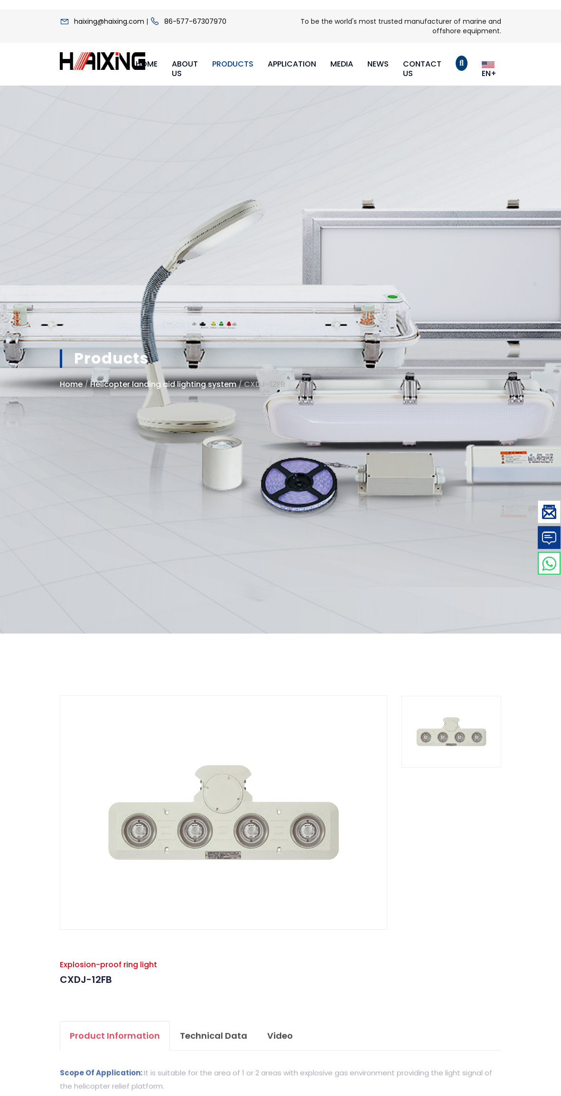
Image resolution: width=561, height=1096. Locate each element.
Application (292, 63)
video (280, 1038)
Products (232, 63)
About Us (185, 68)
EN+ (490, 69)
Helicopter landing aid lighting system (163, 384)
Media (341, 63)
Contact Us (422, 68)
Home (147, 63)
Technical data (213, 1038)
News (378, 63)
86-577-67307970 (195, 21)
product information (115, 1038)
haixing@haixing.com (109, 21)
